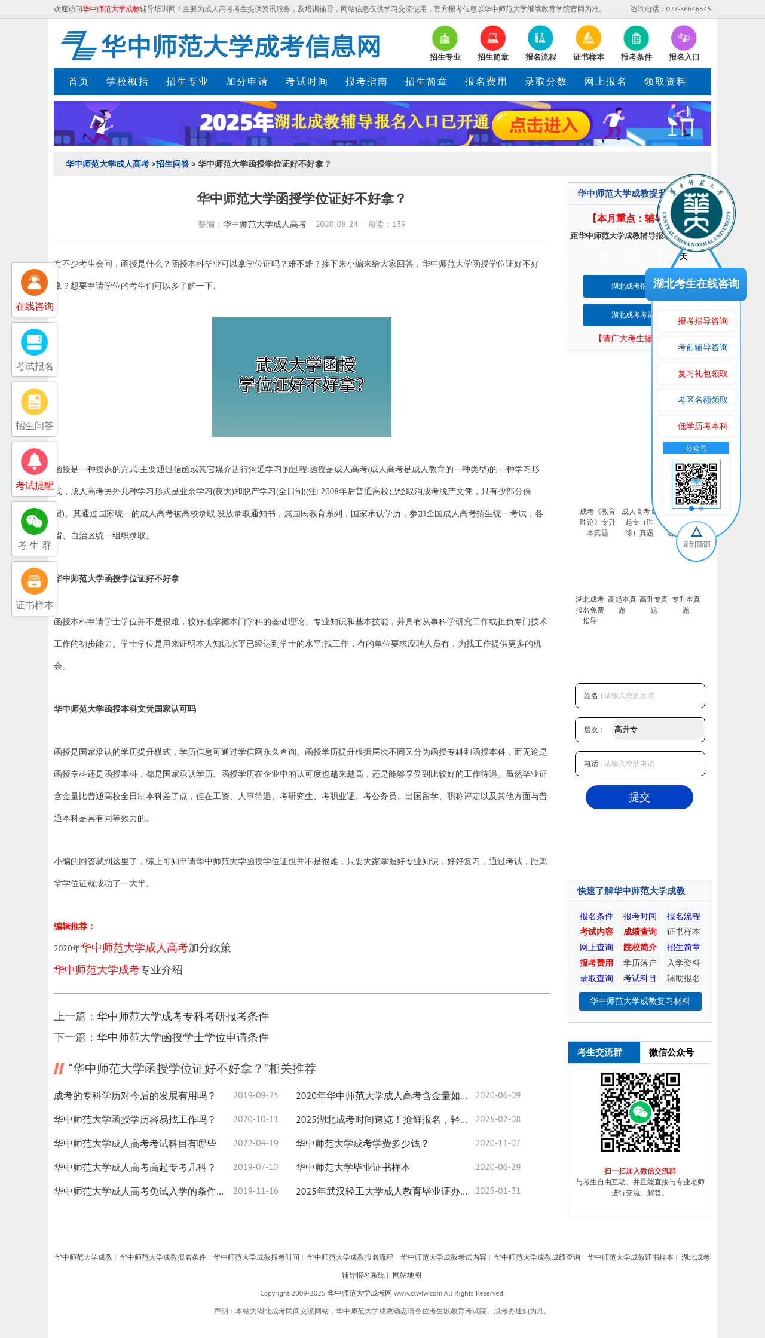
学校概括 (127, 81)
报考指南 (366, 81)
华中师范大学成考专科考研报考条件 (183, 1016)
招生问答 (172, 163)
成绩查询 (640, 931)
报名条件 (596, 916)
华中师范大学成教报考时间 (256, 1257)
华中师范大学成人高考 (107, 163)
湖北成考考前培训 (640, 314)
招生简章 (426, 81)
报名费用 (486, 81)
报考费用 (596, 962)
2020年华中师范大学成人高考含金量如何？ (385, 1095)
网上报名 (606, 81)
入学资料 (683, 962)
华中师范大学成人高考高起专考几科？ (135, 1167)
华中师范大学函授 (455, 263)
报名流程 (683, 916)
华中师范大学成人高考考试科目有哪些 (135, 1143)
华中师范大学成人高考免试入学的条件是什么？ (143, 1191)
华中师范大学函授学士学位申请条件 (183, 1037)
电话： (594, 763)
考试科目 (640, 978)
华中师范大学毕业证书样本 (353, 1167)
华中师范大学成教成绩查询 (537, 1257)
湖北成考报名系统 (640, 285)
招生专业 (187, 81)
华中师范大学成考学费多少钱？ (363, 1143)
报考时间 (640, 916)
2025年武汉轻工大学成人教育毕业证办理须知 (385, 1191)
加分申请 (247, 81)
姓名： (594, 695)
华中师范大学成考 (97, 969)
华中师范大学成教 (83, 1257)
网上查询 (596, 947)
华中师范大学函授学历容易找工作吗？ (135, 1119)
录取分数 (546, 81)
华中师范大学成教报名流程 (350, 1257)
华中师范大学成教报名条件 (163, 1257)
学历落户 (640, 962)
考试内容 (596, 931)
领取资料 (665, 81)
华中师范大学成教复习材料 (640, 1001)
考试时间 (307, 81)
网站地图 (407, 1274)
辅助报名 (683, 978)
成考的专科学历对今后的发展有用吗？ (135, 1095)
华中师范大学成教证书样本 (630, 1257)
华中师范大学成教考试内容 (443, 1257)
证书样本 (683, 931)
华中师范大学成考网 (360, 1292)
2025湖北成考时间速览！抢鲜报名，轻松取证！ (385, 1119)
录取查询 (596, 978)
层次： (594, 729)
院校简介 (640, 947)
